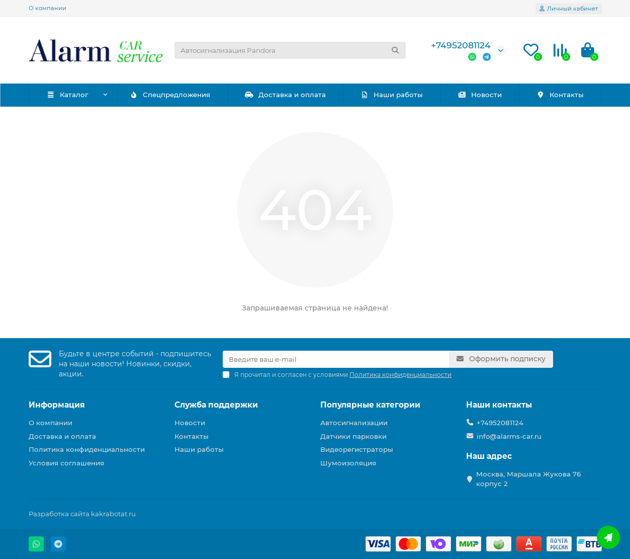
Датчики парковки (353, 436)
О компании (47, 8)
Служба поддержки (216, 405)
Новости (480, 95)
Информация (57, 405)
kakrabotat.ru (113, 514)
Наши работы (391, 95)
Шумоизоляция (348, 463)
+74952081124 (461, 45)
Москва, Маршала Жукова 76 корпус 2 (528, 479)
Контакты (560, 95)
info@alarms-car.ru (509, 436)
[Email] (336, 359)
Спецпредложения (169, 95)
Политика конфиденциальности (87, 449)
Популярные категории (370, 405)
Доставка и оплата (285, 95)
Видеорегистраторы (356, 449)
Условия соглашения (66, 463)
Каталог (67, 95)
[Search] (290, 50)
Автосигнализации (354, 423)
